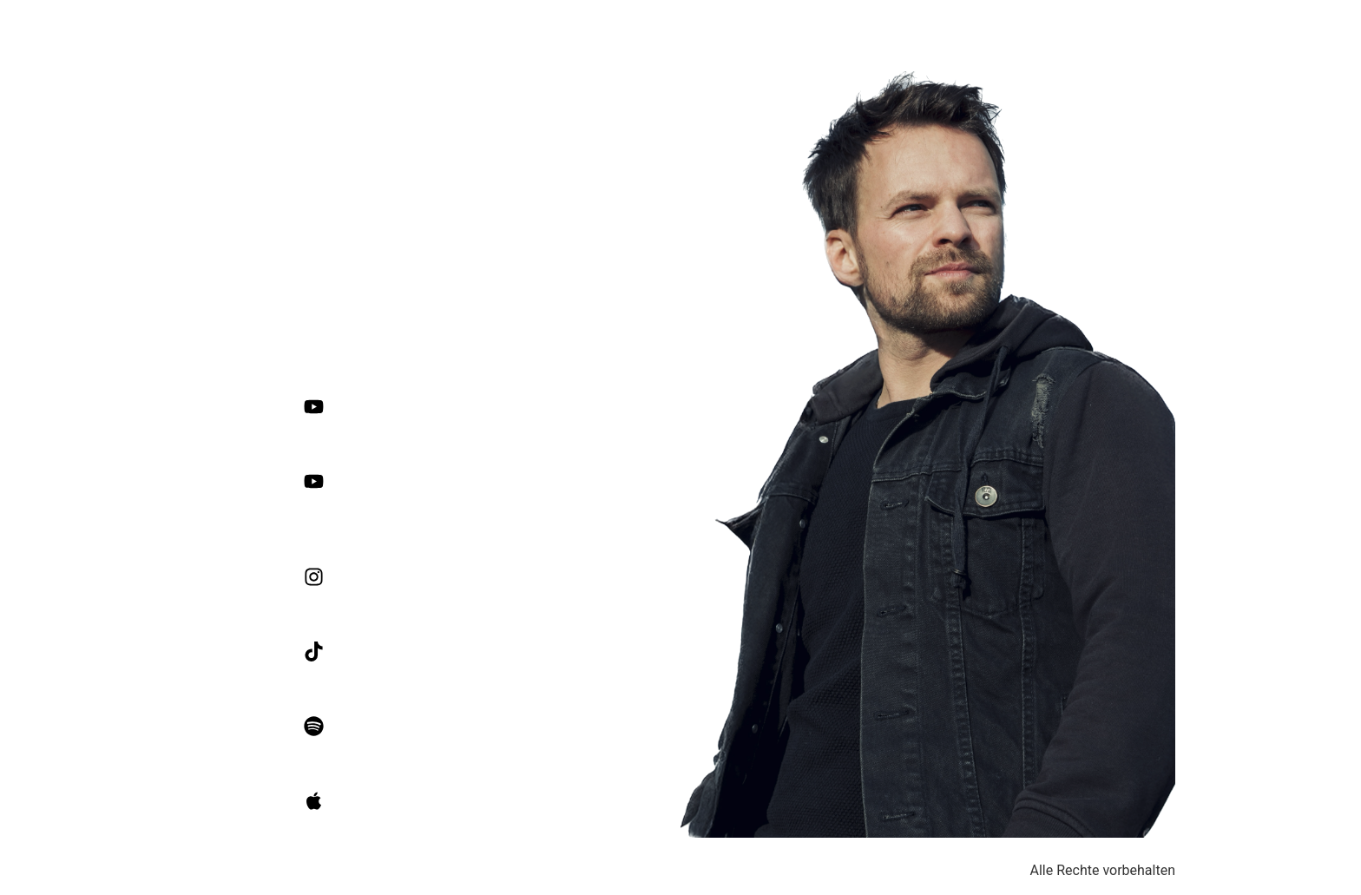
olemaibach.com (433, 316)
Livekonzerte (1308, 31)
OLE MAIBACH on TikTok (520, 651)
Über (1228, 31)
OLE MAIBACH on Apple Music (537, 800)
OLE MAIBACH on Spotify (523, 725)
